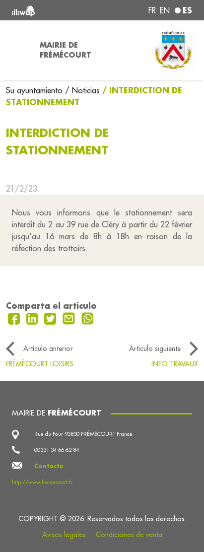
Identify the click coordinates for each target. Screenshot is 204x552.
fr (152, 10)
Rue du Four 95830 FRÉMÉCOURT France (83, 433)
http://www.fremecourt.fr (42, 482)
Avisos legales (64, 534)
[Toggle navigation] (17, 50)
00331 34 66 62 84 (56, 449)
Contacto (49, 466)
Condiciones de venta (129, 534)
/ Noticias (82, 90)
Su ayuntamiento (35, 90)
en (165, 10)
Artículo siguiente (155, 348)
